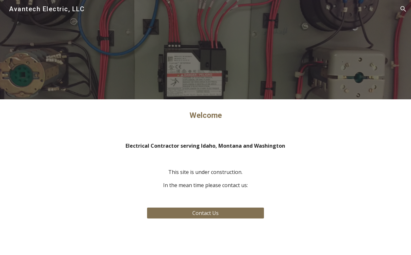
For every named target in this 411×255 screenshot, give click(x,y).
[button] (403, 9)
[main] (205, 115)
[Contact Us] (205, 213)
